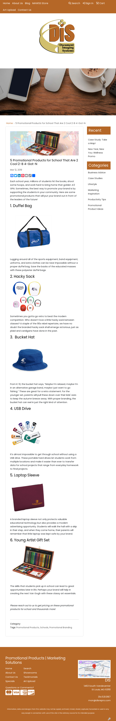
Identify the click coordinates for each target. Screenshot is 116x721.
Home (6, 3)
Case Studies (95, 178)
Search (74, 3)
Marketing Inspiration (94, 192)
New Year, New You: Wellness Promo (96, 153)
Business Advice (97, 172)
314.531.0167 (104, 696)
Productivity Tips (97, 199)
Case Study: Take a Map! (97, 141)
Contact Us (24, 10)
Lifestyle (92, 184)
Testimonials (31, 676)
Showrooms (30, 672)
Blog (27, 3)
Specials (10, 681)
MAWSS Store (40, 3)
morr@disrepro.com (99, 700)
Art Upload (9, 10)
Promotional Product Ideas (95, 207)
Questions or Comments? (19, 687)
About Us (17, 3)
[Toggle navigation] (5, 65)
